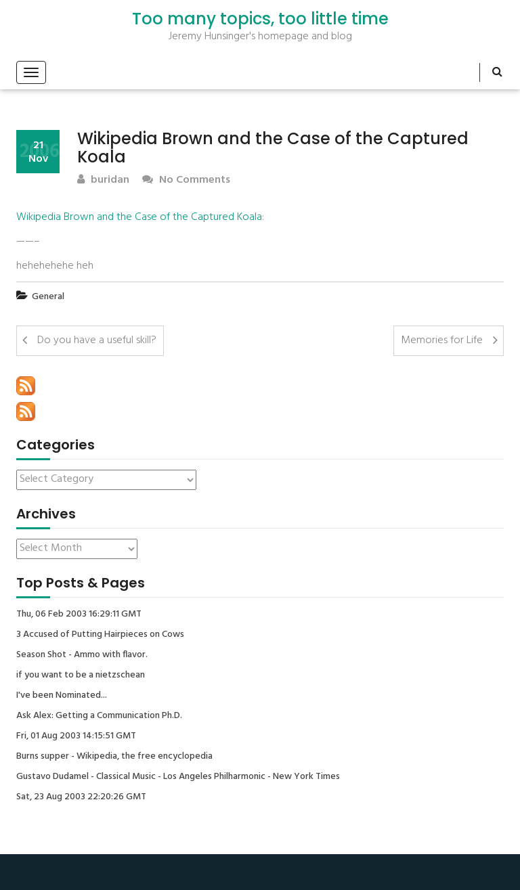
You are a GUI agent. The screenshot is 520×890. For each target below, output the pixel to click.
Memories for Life (442, 340)
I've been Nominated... (61, 696)
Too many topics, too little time (260, 19)
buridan (103, 180)
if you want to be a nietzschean (80, 675)
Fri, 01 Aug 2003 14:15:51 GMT (76, 736)
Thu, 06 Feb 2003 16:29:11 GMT (79, 614)
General (48, 297)
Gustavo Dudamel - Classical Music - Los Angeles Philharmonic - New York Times (178, 777)
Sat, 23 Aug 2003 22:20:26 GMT (81, 797)
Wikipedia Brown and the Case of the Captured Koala (139, 217)
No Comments (186, 180)
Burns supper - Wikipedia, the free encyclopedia (114, 756)
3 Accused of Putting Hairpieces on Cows (100, 635)
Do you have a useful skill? (96, 340)
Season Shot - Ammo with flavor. (82, 655)
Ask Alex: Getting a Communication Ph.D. (99, 716)
